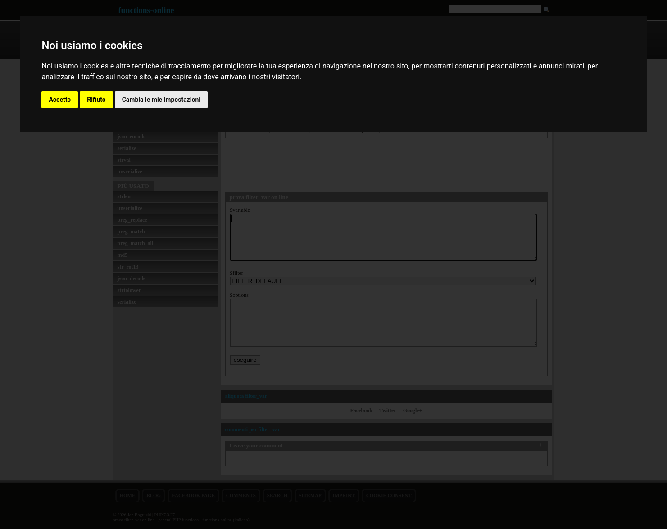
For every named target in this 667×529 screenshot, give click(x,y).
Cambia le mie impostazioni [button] (161, 99)
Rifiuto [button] (96, 99)
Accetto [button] (60, 99)
